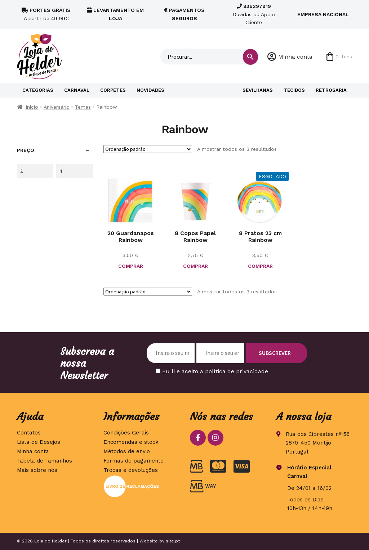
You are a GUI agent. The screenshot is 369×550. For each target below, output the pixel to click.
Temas (83, 107)
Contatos (29, 432)
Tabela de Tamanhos (44, 460)
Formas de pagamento (133, 460)
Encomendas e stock (131, 442)
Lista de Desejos (38, 442)
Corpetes (113, 90)
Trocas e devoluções (130, 470)
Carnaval (76, 90)
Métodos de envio (126, 451)
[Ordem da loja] (147, 149)
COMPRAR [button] (130, 266)
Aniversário (57, 107)
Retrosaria (331, 90)
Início (32, 107)
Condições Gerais (126, 432)
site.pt (173, 541)
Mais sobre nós (37, 470)
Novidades (150, 90)
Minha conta (295, 56)
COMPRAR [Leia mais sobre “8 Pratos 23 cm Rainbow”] (260, 266)
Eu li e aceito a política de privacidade (215, 371)
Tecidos (294, 90)
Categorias (37, 90)
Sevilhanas (258, 90)
